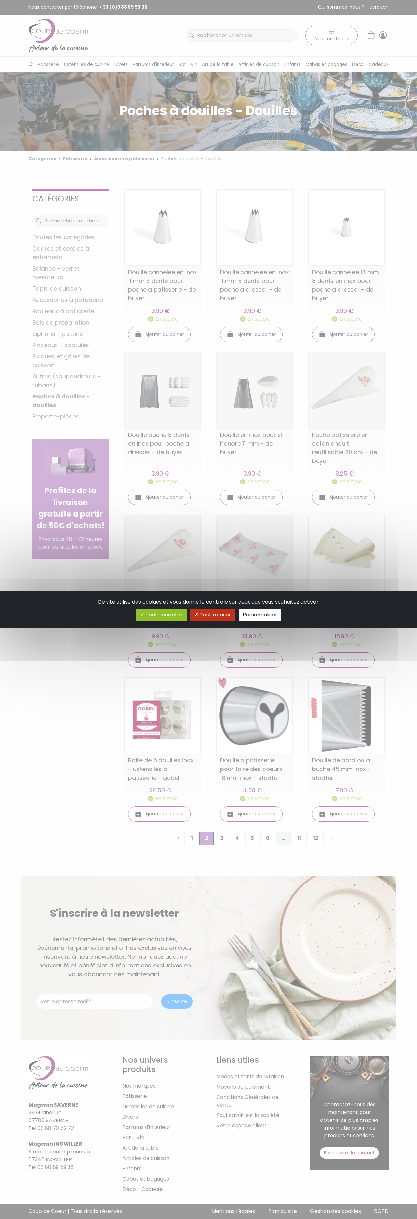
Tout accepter (161, 614)
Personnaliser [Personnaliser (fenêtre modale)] (260, 614)
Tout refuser (212, 614)
